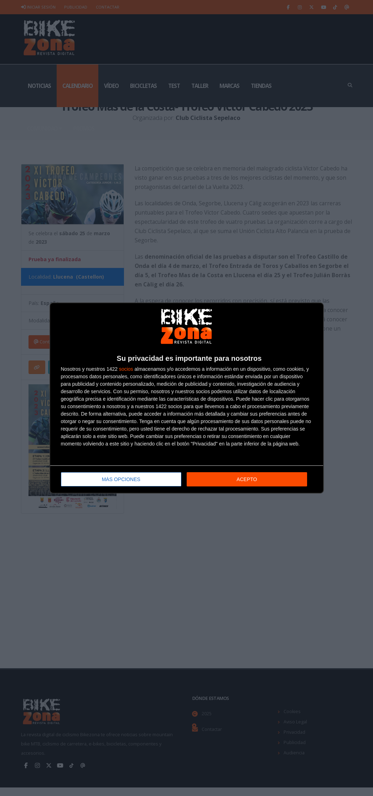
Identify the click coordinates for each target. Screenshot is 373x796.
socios (126, 369)
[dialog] (187, 398)
